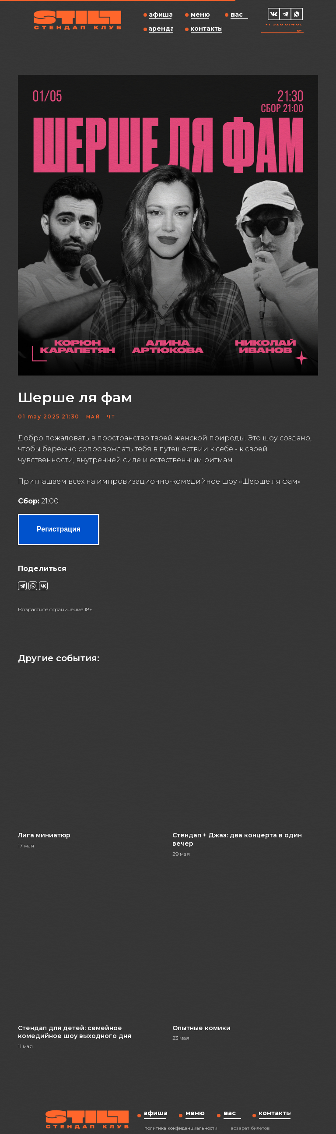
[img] (274, 14)
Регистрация (69, 525)
